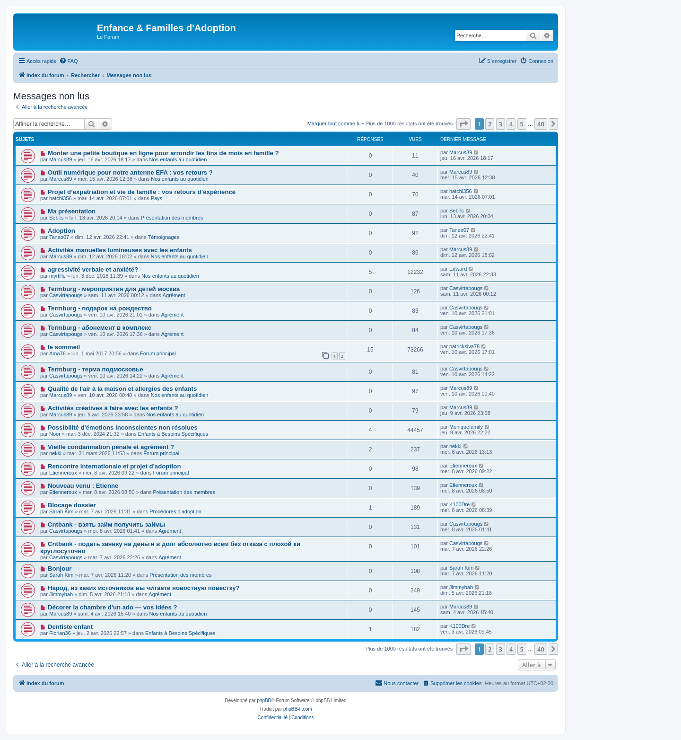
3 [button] (500, 124)
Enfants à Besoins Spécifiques (173, 434)
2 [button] (489, 124)
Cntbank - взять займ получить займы (106, 524)
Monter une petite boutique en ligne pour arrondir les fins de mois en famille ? (163, 153)
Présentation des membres (172, 217)
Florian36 (60, 633)
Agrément (174, 295)
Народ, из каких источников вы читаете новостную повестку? (144, 587)
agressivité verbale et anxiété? (93, 269)
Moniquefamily (466, 427)
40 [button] (540, 124)
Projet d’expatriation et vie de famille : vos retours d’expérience (142, 191)
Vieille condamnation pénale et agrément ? (111, 446)
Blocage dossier (72, 505)
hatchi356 (60, 198)
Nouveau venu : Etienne (83, 485)
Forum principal (158, 353)
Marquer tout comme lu (334, 123)
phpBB (264, 700)
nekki (55, 453)
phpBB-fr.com (297, 709)
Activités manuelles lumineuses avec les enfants (120, 250)
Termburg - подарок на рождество (100, 308)
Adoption (61, 230)
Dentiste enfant (70, 626)
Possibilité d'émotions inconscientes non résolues (123, 427)
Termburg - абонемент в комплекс (99, 327)
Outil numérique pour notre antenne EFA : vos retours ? (130, 172)
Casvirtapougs (65, 295)
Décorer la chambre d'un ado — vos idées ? (112, 607)
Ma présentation (72, 211)
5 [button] (522, 124)
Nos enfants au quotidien (178, 159)
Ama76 (57, 353)
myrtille (57, 276)
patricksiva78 (464, 346)
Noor (55, 434)
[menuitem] (68, 61)
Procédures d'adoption (175, 511)
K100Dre (459, 504)
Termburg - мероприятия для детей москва (114, 288)
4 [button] (511, 124)
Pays (156, 198)
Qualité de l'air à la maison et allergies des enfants (122, 388)
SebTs (56, 217)
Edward (458, 269)
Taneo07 (59, 237)
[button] (463, 124)
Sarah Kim (61, 511)
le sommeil (64, 347)
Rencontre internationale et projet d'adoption (114, 466)
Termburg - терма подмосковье (95, 369)
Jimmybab (61, 594)
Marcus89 (60, 159)
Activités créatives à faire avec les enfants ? (113, 408)
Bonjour (60, 568)
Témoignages (164, 237)
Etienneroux (63, 473)
